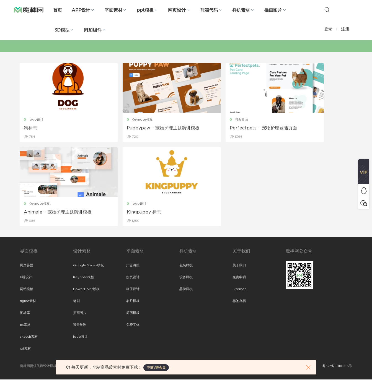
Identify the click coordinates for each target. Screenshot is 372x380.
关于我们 (239, 265)
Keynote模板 (124, 119)
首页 (57, 10)
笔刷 (76, 301)
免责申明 (239, 277)
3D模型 (62, 30)
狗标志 (30, 128)
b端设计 (26, 277)
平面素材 (113, 10)
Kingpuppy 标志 (41, 212)
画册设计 (133, 289)
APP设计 (81, 10)
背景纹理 (79, 325)
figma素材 (28, 301)
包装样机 (186, 265)
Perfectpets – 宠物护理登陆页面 (226, 128)
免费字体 (133, 325)
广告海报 (133, 265)
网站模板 (26, 289)
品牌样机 (186, 289)
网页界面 (204, 119)
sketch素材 (29, 337)
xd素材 (25, 349)
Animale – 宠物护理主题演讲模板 (311, 128)
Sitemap (239, 289)
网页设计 (177, 10)
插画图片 (273, 10)
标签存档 (239, 301)
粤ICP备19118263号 (337, 366)
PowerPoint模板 (86, 289)
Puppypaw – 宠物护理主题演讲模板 (142, 128)
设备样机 (186, 277)
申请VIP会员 (156, 367)
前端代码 (209, 10)
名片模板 (133, 301)
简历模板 (133, 313)
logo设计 (36, 119)
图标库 (25, 313)
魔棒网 (28, 9)
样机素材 (241, 10)
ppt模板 (145, 10)
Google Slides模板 (88, 265)
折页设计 (133, 277)
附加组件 (93, 30)
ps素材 (25, 325)
